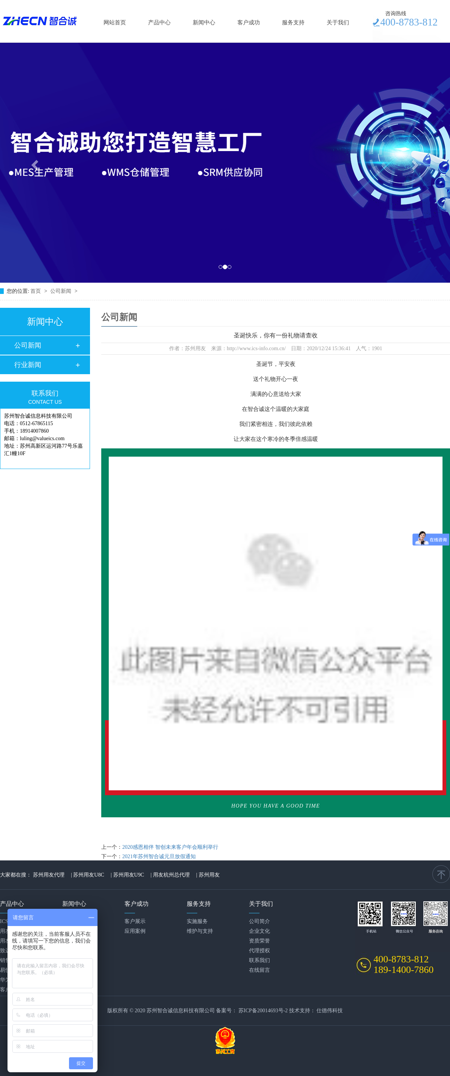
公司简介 (259, 921)
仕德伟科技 (329, 1010)
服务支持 (293, 22)
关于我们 (338, 22)
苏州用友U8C (88, 875)
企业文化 (259, 931)
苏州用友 (209, 875)
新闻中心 (204, 22)
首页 (36, 291)
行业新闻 (27, 365)
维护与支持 (200, 931)
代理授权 (259, 950)
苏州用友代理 (48, 875)
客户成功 (248, 22)
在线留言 (259, 970)
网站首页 (115, 22)
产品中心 (159, 22)
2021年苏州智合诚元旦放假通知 (159, 856)
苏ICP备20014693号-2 (263, 1010)
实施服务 (197, 921)
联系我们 (259, 960)
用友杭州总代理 (171, 875)
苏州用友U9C (128, 875)
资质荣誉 (259, 941)
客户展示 (135, 921)
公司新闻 (61, 291)
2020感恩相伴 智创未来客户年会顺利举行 (170, 847)
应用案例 (135, 931)
